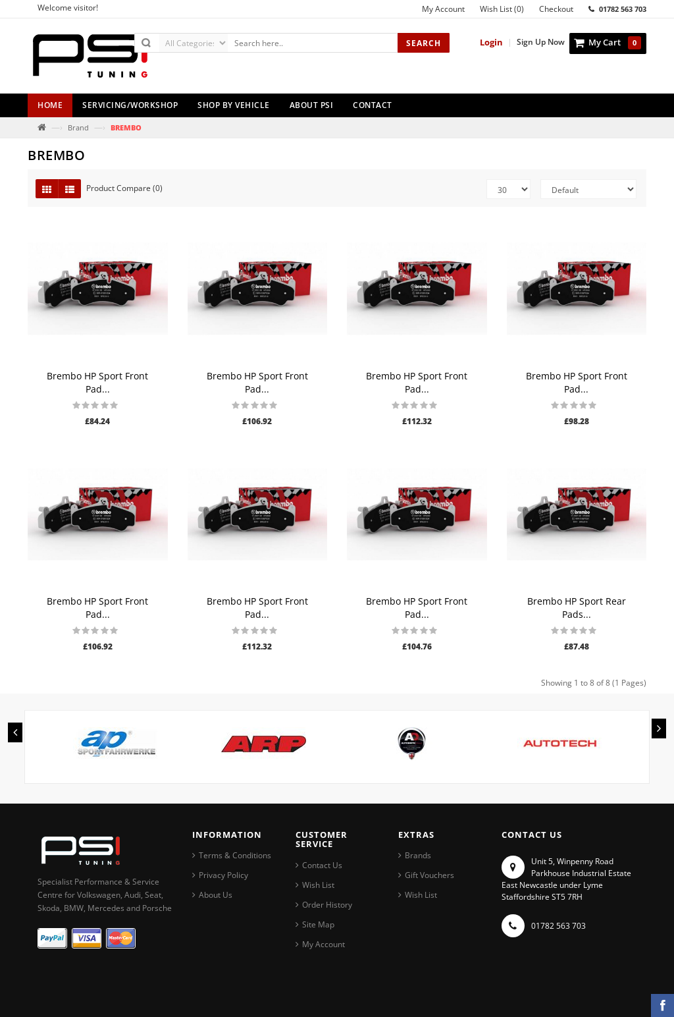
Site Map (318, 924)
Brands (418, 855)
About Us (215, 894)
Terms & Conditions (235, 855)
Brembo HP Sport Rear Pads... (576, 607)
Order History (327, 904)
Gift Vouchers (429, 875)
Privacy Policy (223, 875)
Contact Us (322, 865)
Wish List (318, 885)
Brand (78, 127)
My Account (323, 944)
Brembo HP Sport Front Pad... (97, 382)
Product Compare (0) (124, 188)
